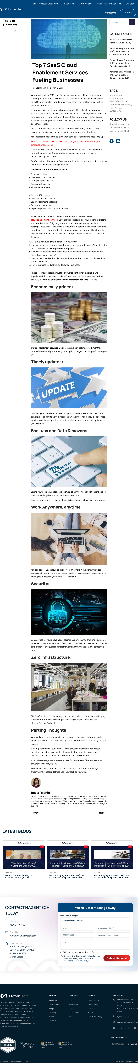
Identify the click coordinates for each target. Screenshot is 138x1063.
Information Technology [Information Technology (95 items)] (120, 104)
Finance (72, 1008)
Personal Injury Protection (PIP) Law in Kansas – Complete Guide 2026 (121, 51)
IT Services (68, 3)
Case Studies (54, 1004)
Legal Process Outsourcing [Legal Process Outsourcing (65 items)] (115, 109)
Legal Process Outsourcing (45, 3)
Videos (51, 1016)
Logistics (72, 1016)
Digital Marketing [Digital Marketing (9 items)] (117, 101)
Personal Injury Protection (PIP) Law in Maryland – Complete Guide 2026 (121, 63)
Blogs (51, 1008)
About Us (53, 1000)
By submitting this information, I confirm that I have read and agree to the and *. (82, 958)
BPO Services (85, 3)
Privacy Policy (133, 1061)
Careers (52, 1020)
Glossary (52, 1012)
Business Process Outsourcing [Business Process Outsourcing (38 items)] (117, 97)
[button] (46, 3)
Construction (74, 1012)
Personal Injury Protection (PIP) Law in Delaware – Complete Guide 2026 (121, 74)
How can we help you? (70, 915)
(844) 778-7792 (124, 1016)
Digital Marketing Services (108, 3)
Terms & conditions (121, 1061)
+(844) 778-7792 (17, 924)
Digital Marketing (95, 1016)
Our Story (130, 3)
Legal (71, 1000)
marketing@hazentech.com (23, 935)
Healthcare (73, 1004)
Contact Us (110, 12)
